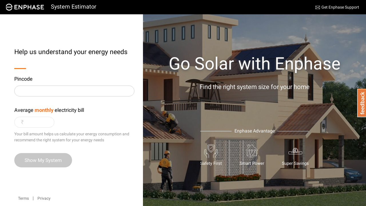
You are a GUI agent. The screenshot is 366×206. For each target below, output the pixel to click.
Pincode (23, 79)
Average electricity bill (49, 110)
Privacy (44, 198)
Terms (23, 198)
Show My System (43, 160)
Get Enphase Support (340, 7)
